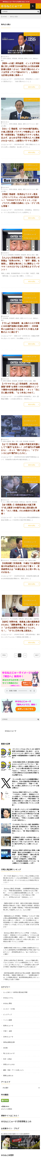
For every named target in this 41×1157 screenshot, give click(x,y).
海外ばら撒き (31, 254)
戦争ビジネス (28, 58)
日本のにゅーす (33, 34)
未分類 (5, 1048)
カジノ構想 (6, 501)
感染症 (20, 124)
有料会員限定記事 (9, 1042)
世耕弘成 (22, 501)
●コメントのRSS (6, 1109)
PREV (4, 655)
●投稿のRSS (5, 1106)
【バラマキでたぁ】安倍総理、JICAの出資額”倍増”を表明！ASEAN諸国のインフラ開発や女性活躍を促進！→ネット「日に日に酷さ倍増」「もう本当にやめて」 (20, 388)
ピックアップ (30, 231)
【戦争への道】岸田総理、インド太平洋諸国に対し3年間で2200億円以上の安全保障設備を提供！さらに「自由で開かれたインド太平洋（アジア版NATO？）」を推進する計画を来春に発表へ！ (20, 69)
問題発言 (14, 560)
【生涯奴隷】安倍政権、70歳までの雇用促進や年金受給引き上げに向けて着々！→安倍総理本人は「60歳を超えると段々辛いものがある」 (20, 567)
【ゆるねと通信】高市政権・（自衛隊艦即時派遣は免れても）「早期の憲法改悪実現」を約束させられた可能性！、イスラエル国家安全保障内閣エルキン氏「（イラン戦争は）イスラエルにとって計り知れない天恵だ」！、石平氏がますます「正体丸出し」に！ (21, 893)
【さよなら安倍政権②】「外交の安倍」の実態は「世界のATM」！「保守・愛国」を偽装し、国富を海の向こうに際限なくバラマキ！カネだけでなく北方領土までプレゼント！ (20, 264)
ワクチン (5, 124)
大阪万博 (28, 501)
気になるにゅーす (32, 238)
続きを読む (31, 87)
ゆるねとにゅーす (10, 731)
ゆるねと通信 (7, 1003)
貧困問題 (36, 618)
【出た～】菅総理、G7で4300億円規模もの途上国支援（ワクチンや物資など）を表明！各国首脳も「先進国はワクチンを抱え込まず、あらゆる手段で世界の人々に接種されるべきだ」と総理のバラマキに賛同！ (20, 135)
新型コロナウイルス (29, 124)
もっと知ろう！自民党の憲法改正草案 (15, 992)
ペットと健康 (7, 1020)
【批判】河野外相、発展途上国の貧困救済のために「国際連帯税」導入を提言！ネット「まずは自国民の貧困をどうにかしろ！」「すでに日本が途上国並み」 (20, 626)
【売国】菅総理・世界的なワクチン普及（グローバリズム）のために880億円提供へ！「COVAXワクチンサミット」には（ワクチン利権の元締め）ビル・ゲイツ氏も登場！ (20, 200)
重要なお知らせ (8, 1075)
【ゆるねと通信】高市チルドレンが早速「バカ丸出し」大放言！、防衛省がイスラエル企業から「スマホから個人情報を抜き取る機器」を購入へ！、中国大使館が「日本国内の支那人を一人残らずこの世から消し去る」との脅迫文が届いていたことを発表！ (25, 798)
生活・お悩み (7, 1059)
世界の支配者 (7, 58)
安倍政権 (17, 254)
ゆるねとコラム (8, 998)
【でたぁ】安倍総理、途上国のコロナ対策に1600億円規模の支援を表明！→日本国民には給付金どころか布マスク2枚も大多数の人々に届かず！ (20, 327)
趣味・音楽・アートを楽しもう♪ (13, 1070)
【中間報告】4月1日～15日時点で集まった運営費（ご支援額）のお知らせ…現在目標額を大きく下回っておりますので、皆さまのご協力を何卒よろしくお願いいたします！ (25, 842)
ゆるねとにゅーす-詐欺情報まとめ (16, 1121)
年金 (26, 560)
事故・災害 (15, 441)
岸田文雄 (20, 58)
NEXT (37, 655)
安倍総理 (23, 254)
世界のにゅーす (33, 165)
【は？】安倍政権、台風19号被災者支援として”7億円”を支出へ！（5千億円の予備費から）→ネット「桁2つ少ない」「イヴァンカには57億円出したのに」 (20, 448)
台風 (20, 441)
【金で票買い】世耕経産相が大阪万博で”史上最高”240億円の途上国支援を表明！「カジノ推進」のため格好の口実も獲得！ (20, 509)
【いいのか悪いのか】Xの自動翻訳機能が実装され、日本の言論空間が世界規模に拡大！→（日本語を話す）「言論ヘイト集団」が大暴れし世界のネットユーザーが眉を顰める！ (25, 783)
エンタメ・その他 (9, 1009)
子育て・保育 (7, 1031)
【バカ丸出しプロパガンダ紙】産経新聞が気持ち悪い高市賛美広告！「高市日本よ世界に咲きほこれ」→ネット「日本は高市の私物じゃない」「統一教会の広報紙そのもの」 (25, 829)
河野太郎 (21, 618)
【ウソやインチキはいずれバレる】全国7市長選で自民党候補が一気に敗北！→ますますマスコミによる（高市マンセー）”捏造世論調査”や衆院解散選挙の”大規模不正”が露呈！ (26, 753)
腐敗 (37, 254)
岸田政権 (14, 58)
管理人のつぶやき (9, 1064)
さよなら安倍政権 (8, 254)
